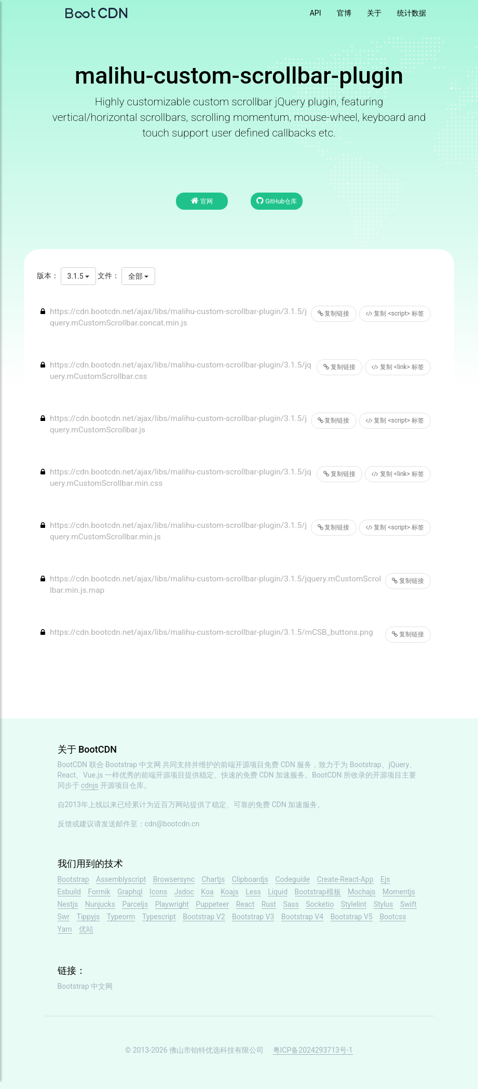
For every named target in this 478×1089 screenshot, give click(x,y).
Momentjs (399, 892)
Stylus (383, 904)
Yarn (65, 929)
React (245, 904)
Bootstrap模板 (318, 892)
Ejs (385, 879)
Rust (269, 904)
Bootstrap (73, 879)
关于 (374, 13)
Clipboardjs (250, 879)
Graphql (130, 892)
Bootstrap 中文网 (133, 764)
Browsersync (174, 879)
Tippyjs (88, 917)
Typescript (159, 917)
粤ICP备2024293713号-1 (313, 1050)
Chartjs (213, 879)
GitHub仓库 (276, 200)
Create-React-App (345, 879)
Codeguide (292, 879)
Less (253, 892)
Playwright (172, 904)
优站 (86, 929)
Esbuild (69, 892)
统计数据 (411, 13)
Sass (290, 904)
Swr (64, 917)
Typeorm (121, 917)
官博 (344, 13)
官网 (202, 200)
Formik (99, 892)
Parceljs (135, 904)
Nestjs (68, 904)
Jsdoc (184, 892)
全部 (138, 276)
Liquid (278, 892)
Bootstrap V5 (352, 917)
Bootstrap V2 (204, 917)
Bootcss (392, 917)
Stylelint (353, 904)
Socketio (320, 904)
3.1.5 (78, 276)
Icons (158, 892)
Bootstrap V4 (302, 917)
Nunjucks (100, 904)
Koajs (230, 892)
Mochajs (361, 892)
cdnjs (90, 785)
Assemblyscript (121, 879)
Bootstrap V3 (253, 917)
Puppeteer (212, 904)
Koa (207, 892)
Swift (408, 904)
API (315, 13)
